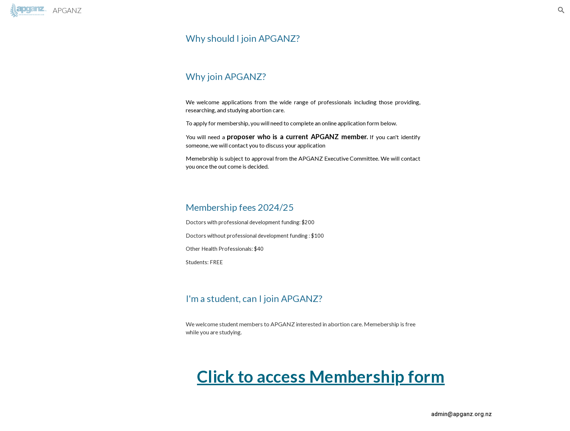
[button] (561, 10)
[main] (285, 38)
